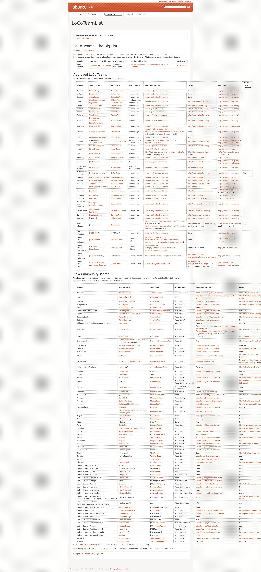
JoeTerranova (125, 490)
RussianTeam (155, 431)
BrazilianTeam (156, 314)
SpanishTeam (116, 204)
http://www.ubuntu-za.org (228, 211)
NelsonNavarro (125, 351)
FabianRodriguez (125, 317)
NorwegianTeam (117, 177)
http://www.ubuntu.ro (226, 195)
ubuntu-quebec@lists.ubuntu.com (210, 317)
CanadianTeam (117, 97)
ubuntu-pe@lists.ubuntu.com (208, 425)
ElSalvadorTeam (156, 351)
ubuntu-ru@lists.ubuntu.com (208, 431)
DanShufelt (123, 514)
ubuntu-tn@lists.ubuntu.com (208, 456)
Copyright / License (116, 569)
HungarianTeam (117, 158)
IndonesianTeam (119, 141)
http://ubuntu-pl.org (226, 187)
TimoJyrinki (93, 115)
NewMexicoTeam (157, 493)
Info (88, 14)
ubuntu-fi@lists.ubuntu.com (156, 115)
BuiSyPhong (124, 541)
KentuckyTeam (158, 484)
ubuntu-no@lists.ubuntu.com (156, 177)
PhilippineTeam (117, 184)
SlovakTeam (116, 198)
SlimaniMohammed (138, 410)
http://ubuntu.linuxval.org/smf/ (200, 191)
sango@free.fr (202, 434)
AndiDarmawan (95, 143)
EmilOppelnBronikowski (98, 187)
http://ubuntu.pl (194, 187)
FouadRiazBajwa (96, 180)
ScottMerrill (123, 478)
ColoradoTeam (117, 240)
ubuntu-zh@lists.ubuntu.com (156, 106)
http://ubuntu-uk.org (226, 233)
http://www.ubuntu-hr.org (228, 109)
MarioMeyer (135, 314)
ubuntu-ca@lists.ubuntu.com (156, 97)
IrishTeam (154, 371)
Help (145, 14)
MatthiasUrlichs (95, 126)
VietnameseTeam (157, 541)
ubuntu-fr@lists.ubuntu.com (156, 120)
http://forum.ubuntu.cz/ (197, 112)
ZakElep (92, 184)
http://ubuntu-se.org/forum (199, 215)
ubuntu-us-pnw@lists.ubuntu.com (210, 514)
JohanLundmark (95, 215)
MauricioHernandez (97, 100)
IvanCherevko (124, 462)
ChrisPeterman (125, 520)
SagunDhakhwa (125, 416)
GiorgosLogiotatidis (97, 132)
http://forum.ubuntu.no (197, 177)
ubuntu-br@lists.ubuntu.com (208, 314)
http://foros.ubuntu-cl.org (198, 101)
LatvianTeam (155, 387)
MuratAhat (123, 323)
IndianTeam (116, 137)
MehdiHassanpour (96, 146)
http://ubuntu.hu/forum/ (197, 158)
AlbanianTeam (156, 293)
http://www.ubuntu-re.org (249, 428)
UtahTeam (116, 264)
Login (139, 14)
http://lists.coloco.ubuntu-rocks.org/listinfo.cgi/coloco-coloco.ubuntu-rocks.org (162, 239)
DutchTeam (115, 173)
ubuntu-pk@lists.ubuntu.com (156, 180)
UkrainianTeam (156, 462)
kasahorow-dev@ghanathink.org (209, 356)
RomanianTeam (117, 195)
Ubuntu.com (163, 1)
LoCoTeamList (87, 23)
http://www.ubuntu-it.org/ (229, 152)
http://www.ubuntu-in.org (228, 137)
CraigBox (122, 407)
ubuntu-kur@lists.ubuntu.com (157, 167)
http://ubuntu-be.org (226, 94)
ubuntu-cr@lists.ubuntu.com (207, 345)
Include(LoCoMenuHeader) (84, 50)
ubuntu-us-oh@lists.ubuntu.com (209, 510)
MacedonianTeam (157, 395)
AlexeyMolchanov (126, 431)
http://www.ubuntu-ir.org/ (228, 146)
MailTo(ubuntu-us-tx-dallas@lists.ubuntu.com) (163, 256)
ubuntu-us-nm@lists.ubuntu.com (209, 493)
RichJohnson (94, 249)
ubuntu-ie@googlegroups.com (208, 371)
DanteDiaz (123, 425)
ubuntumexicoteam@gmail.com (209, 401)
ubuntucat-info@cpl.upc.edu (207, 320)
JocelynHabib (124, 392)
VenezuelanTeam (157, 538)
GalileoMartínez (125, 401)
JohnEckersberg (125, 507)
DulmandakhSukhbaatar (129, 404)
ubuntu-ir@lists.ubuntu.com (156, 146)
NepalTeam (154, 416)
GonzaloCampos (95, 205)
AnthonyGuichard (138, 428)
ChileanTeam (116, 100)
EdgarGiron (123, 361)
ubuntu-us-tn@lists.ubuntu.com (209, 526)
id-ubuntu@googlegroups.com (157, 140)
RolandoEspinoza (126, 308)
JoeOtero (122, 535)
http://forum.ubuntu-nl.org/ (199, 173)
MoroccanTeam (156, 411)
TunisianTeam (155, 456)
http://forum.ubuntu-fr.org (198, 120)
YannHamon (94, 120)
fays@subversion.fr (204, 411)
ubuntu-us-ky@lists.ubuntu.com (209, 484)
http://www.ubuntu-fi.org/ (228, 115)
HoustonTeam (155, 475)
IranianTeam (116, 146)
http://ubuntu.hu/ (225, 158)
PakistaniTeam (117, 180)
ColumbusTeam (156, 478)
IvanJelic (122, 437)
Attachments (97, 14)
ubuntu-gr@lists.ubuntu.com (156, 129)
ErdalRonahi (94, 167)
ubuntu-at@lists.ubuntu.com (207, 301)
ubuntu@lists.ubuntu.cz (154, 112)
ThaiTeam (154, 453)
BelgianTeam (116, 94)
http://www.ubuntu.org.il (228, 149)
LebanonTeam (156, 392)
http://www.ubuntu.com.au (229, 91)
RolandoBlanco (125, 538)
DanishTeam (155, 348)
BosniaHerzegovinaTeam (160, 311)
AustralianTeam (117, 91)
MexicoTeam (155, 401)
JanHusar (93, 198)
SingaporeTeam (156, 441)
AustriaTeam (155, 301)
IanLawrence (124, 314)
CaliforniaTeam (158, 523)
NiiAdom (122, 356)
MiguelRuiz (93, 103)
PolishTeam (115, 187)
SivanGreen (94, 149)
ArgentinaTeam (156, 297)
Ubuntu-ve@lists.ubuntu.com (208, 538)
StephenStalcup (126, 510)
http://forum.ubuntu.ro (197, 195)
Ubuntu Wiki (129, 14)
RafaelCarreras (125, 320)
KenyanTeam (155, 377)
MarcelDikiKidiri (125, 434)
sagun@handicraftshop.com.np (209, 416)
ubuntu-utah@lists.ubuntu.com (157, 264)
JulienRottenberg (96, 123)
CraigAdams (94, 209)
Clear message (82, 38)
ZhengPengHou (95, 106)
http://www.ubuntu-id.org (228, 143)
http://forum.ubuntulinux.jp (199, 162)
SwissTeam (154, 450)
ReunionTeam (155, 428)
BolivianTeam (155, 308)
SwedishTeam (116, 215)
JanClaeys (93, 94)
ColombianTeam (156, 330)
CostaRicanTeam (157, 345)
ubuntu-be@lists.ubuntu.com (156, 94)
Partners (188, 1)
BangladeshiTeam (157, 305)
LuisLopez (93, 203)
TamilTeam (115, 225)
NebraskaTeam (156, 487)
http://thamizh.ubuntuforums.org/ (202, 224)
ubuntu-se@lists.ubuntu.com (156, 215)
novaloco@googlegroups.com (208, 532)
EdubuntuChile (117, 103)
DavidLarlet (94, 118)
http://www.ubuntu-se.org (228, 215)
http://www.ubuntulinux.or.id (229, 140)
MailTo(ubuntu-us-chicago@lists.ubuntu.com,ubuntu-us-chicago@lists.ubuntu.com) (160, 247)
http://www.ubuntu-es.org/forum (201, 204)
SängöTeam (160, 434)
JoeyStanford (94, 240)
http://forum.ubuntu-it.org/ (199, 152)
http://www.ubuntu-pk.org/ (198, 180)
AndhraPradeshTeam (158, 367)
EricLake (122, 484)
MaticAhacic (124, 444)
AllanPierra (123, 337)
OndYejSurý (94, 112)
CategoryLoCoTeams (81, 554)
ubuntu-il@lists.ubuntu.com (156, 149)
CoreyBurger (94, 97)
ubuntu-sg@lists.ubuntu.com (208, 441)
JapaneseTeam (117, 162)
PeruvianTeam (156, 425)
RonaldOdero (124, 377)
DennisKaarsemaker (97, 173)
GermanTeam (116, 126)
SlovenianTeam (156, 444)
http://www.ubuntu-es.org (228, 204)
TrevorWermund (126, 468)
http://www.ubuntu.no (227, 177)
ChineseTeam (116, 106)
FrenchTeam (116, 120)
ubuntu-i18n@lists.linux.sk (155, 198)
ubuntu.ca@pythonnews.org (207, 523)
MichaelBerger (125, 526)
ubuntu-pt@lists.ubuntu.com (156, 191)
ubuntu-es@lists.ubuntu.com (156, 204)
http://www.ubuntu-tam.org (230, 224)
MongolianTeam (156, 404)
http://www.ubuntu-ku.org (228, 167)
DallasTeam (115, 256)
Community (172, 1)
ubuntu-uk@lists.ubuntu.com (156, 233)
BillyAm (122, 441)
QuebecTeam (155, 317)
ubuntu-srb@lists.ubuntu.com (214, 437)
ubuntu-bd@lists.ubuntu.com (208, 305)
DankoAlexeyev (125, 387)
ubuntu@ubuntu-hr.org (154, 109)
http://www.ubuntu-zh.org (228, 106)
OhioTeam (156, 510)
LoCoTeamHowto (89, 544)
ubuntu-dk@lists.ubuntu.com (208, 348)
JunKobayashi (94, 162)
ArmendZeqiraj (125, 293)
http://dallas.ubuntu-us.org (229, 256)
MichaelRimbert (125, 493)
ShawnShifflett (96, 256)
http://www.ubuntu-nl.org (228, 173)
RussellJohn (123, 305)
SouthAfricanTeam (118, 211)
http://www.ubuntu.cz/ (227, 112)
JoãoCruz (92, 191)
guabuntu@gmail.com (205, 361)
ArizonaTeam (155, 465)
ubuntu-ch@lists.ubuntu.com (208, 450)
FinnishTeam (116, 115)
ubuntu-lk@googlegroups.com (208, 447)
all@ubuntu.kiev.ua (204, 462)
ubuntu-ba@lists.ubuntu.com (208, 311)
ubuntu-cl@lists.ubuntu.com (156, 101)
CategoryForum (97, 554)
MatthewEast (94, 153)
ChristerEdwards (97, 262)
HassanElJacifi (124, 413)
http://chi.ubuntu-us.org (228, 248)
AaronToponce (100, 265)
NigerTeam (154, 422)
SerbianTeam (155, 437)
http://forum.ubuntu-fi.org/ (198, 115)
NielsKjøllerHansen (126, 348)
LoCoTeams (106, 65)
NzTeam (153, 407)
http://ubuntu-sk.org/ (226, 198)
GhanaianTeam (156, 356)
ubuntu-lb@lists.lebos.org (206, 392)
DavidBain (123, 374)
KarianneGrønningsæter (99, 177)
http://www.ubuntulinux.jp (228, 163)
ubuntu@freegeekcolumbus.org (209, 478)
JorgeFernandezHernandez (129, 345)
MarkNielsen (124, 523)
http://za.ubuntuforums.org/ (199, 211)
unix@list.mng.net (203, 404)
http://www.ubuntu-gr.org (228, 132)
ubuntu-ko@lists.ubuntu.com (208, 382)
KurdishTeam (116, 167)
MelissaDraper (95, 91)
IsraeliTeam (115, 149)
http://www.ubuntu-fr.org (228, 120)
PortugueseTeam (118, 191)
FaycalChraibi (124, 410)
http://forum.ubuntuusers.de (199, 126)
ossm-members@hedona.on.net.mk (210, 395)
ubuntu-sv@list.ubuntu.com (207, 351)
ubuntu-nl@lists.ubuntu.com (156, 173)
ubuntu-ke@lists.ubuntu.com (208, 377)
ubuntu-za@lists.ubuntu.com (156, 211)
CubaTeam (154, 337)
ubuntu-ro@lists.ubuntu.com (156, 195)
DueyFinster (124, 371)
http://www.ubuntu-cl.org (228, 101)
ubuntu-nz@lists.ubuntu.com (208, 407)
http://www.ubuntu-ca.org (228, 97)
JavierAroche (135, 361)
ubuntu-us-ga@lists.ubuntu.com (209, 481)
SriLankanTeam (156, 447)
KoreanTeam (155, 382)
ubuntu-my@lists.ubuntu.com (208, 398)
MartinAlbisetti (125, 297)
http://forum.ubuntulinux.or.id (200, 141)
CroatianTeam (116, 109)
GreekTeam (115, 132)
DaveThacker (125, 487)
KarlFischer (93, 212)
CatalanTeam (155, 320)
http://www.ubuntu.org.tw (198, 218)
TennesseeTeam (158, 526)
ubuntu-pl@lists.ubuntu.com (156, 187)
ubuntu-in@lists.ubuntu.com (156, 137)
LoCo (117, 79)
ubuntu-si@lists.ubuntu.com (207, 444)
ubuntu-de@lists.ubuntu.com (156, 126)
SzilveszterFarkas (96, 158)
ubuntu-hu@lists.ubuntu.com (156, 158)
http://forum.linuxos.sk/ (197, 198)
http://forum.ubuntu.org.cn (199, 106)
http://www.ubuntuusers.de (229, 126)
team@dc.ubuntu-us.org (206, 529)
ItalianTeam (116, 153)
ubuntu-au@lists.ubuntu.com (156, 91)
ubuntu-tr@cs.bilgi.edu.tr (212, 459)
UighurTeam (155, 323)
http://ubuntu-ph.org (226, 184)
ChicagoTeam (116, 248)
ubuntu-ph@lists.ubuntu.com (156, 184)
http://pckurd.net (195, 167)
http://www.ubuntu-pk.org (228, 180)
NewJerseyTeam (156, 490)
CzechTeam (115, 112)
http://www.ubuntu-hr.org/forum (201, 109)
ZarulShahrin (124, 398)
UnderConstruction (247, 337)
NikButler (94, 233)
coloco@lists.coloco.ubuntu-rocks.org (168, 242)
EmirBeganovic (125, 311)
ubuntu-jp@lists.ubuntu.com (156, 162)
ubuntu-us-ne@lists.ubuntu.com (209, 487)
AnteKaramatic (95, 109)
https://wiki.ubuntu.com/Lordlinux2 (134, 340)
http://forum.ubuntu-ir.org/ (198, 146)
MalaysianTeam (156, 398)
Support (180, 1)
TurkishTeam (155, 459)
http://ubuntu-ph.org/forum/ (199, 184)
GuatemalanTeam (157, 361)
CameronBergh (125, 517)
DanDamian (94, 195)
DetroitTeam (155, 471)
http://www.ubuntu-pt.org (229, 190)
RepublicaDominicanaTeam (161, 341)
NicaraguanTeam (157, 419)
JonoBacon (95, 65)
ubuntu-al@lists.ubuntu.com (212, 293)
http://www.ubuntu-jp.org (228, 161)
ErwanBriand (124, 428)
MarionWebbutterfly (127, 301)
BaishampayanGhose (97, 137)
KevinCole (123, 529)
